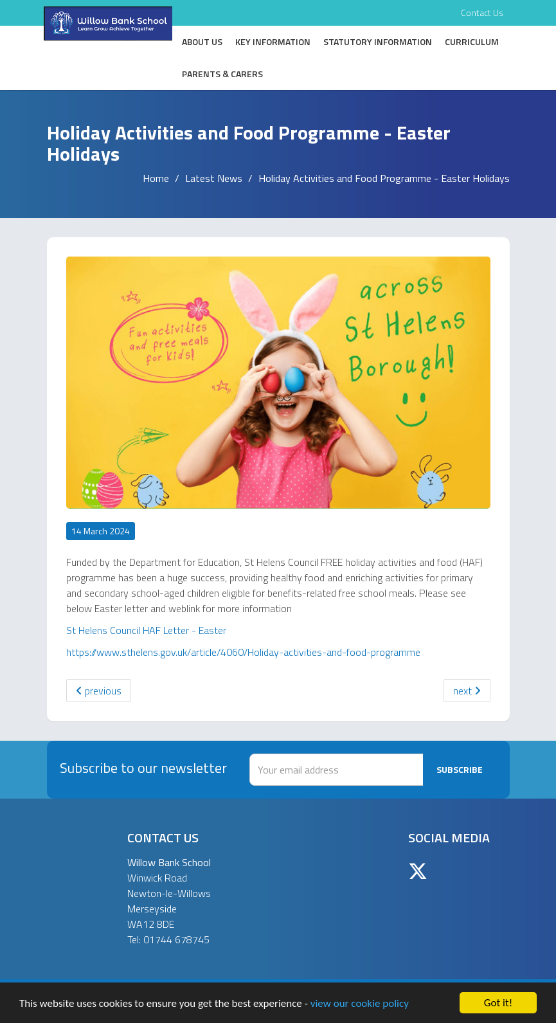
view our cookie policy (359, 1003)
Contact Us (482, 12)
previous (98, 690)
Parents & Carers (222, 73)
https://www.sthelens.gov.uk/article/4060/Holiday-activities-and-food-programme (243, 652)
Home (156, 178)
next (467, 690)
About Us (202, 41)
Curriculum (472, 41)
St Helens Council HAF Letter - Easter (146, 630)
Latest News (213, 178)
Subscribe (459, 769)
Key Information (272, 41)
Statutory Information (377, 41)
